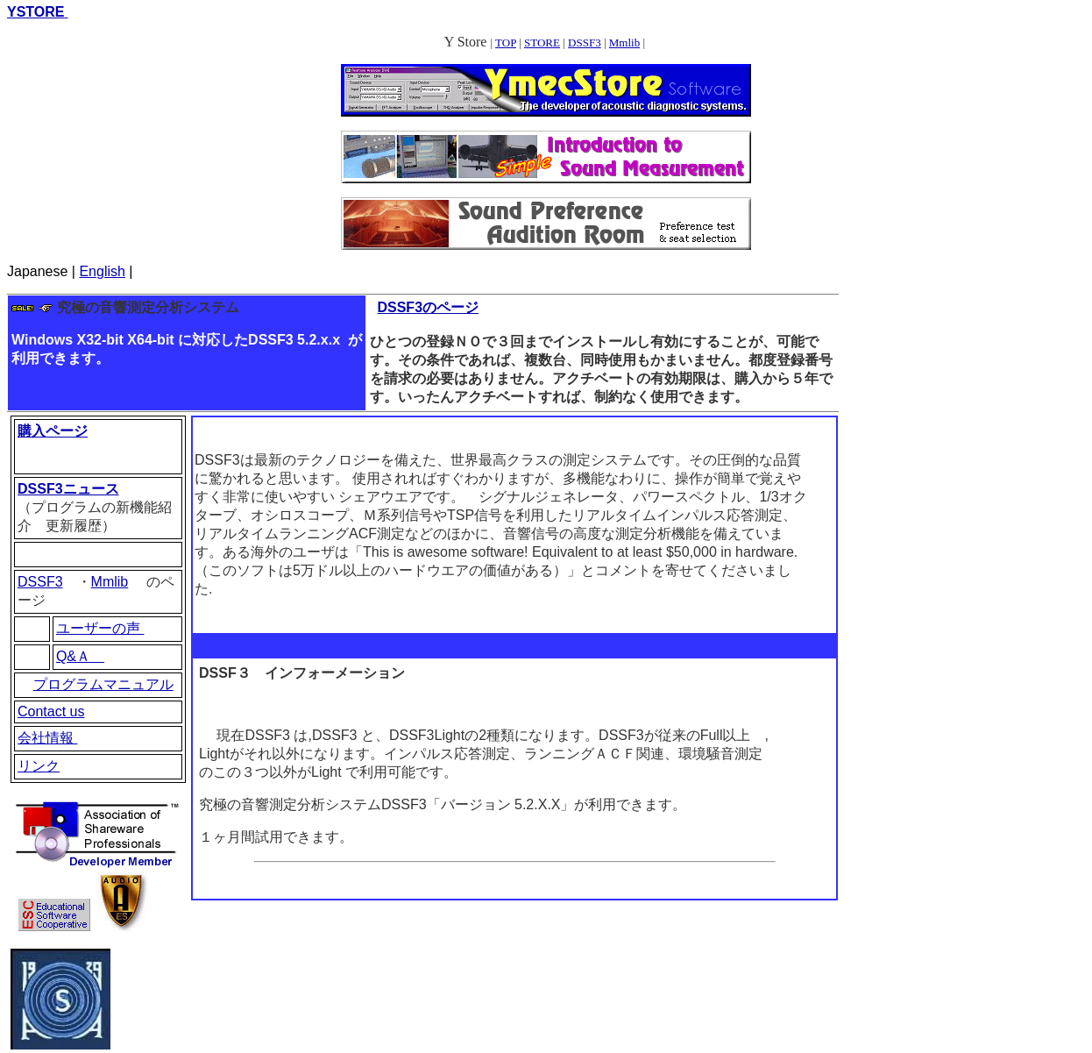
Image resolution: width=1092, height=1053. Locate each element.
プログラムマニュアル (103, 684)
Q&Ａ (80, 656)
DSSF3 (584, 42)
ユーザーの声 (100, 628)
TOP (505, 42)
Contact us (51, 711)
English (101, 271)
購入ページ (53, 430)
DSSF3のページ (428, 307)
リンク (39, 765)
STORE (542, 42)
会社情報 (47, 737)
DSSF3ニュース (68, 488)
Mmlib (624, 42)
